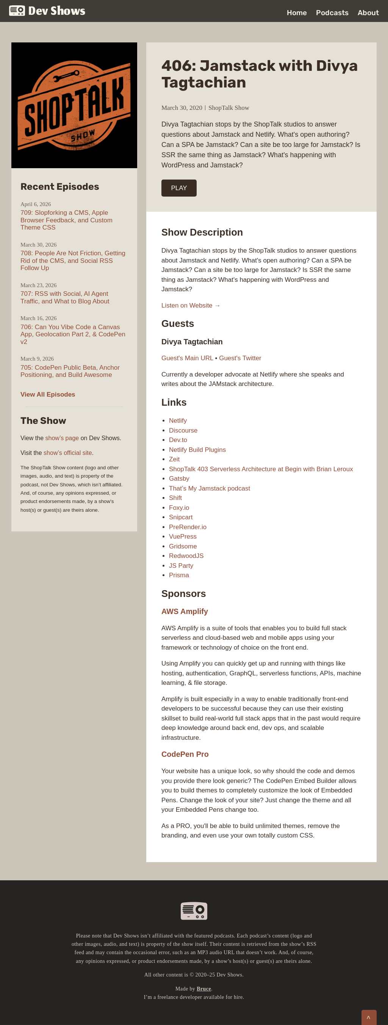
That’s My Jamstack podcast (209, 488)
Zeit (174, 459)
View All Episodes (47, 394)
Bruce (204, 989)
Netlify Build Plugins (197, 449)
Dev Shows (47, 11)
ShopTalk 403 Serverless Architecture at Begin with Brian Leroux (261, 469)
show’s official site (68, 453)
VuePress (183, 536)
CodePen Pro (185, 754)
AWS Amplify (184, 611)
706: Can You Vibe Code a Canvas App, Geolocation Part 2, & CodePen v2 (72, 334)
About (368, 12)
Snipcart (180, 517)
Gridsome (183, 546)
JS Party (181, 565)
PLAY (179, 188)
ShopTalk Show (228, 107)
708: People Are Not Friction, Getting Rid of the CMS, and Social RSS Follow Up (72, 261)
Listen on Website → (191, 305)
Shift (175, 498)
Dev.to (178, 440)
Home (297, 12)
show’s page (62, 438)
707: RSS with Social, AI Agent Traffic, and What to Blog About (64, 297)
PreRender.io (188, 527)
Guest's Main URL (187, 358)
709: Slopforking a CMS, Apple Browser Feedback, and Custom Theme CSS (66, 220)
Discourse (183, 430)
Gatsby (179, 478)
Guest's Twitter (240, 358)
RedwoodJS (186, 555)
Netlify (178, 420)
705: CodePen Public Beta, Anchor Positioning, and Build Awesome (70, 371)
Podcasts (332, 12)
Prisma (179, 575)
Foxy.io (179, 507)
